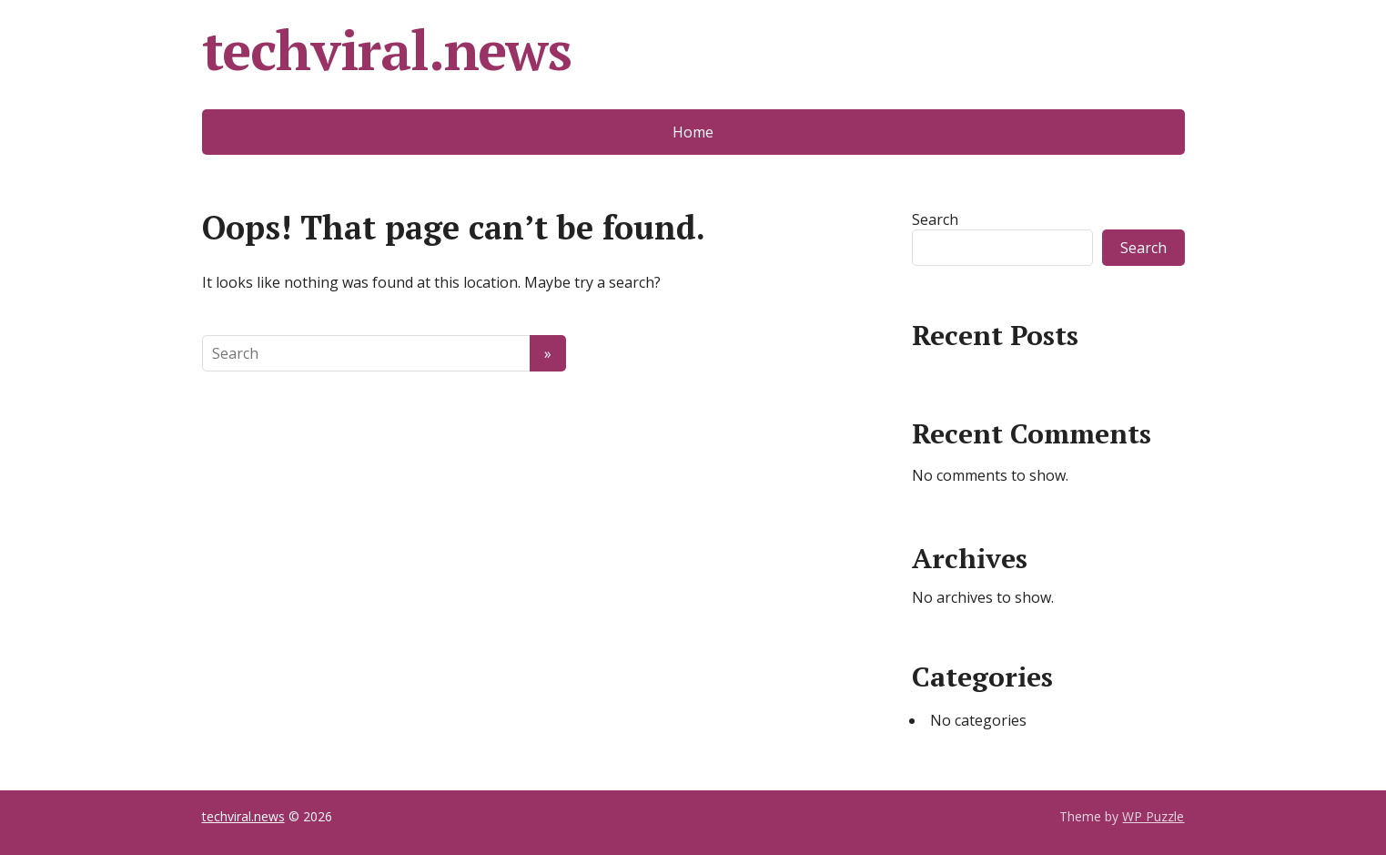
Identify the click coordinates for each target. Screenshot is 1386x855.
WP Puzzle (1153, 816)
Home (693, 132)
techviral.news (387, 50)
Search (935, 219)
